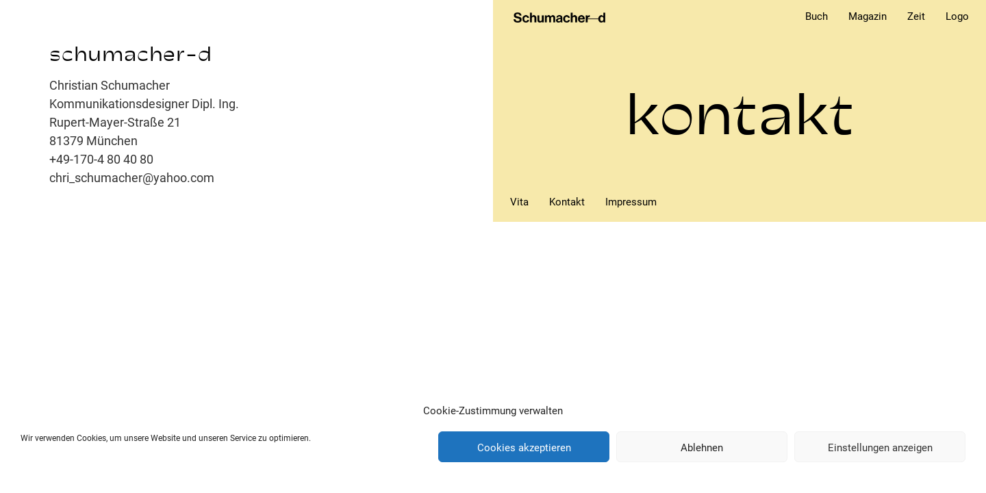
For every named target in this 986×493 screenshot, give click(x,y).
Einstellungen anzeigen (880, 447)
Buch (816, 16)
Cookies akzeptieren (524, 447)
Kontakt (567, 202)
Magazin (867, 16)
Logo (957, 16)
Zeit (916, 16)
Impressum (631, 202)
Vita (519, 202)
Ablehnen (702, 447)
